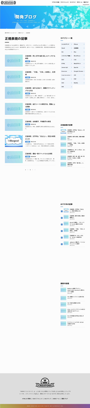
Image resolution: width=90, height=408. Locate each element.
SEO (63, 59)
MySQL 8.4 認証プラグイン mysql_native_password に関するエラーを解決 (75, 290)
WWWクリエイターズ (27, 391)
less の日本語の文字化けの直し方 (75, 316)
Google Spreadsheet (66, 75)
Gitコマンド (68, 2)
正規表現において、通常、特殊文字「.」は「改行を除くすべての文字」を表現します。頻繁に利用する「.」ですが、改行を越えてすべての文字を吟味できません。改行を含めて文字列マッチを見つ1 (40, 97)
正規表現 (27, 61)
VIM (63, 86)
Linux (63, 79)
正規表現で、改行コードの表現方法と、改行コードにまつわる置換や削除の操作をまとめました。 (40, 112)
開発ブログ (85, 2)
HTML (63, 63)
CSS (75, 59)
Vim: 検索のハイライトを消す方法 (75, 296)
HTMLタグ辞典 (46, 2)
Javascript (65, 67)
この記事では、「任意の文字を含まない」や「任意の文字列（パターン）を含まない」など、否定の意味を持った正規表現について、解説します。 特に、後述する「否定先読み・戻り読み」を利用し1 (40, 145)
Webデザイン (77, 63)
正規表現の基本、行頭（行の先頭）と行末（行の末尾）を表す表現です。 (40, 80)
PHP (75, 79)
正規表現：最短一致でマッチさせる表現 (38, 154)
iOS (75, 75)
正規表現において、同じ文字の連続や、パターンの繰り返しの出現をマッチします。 (40, 64)
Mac (75, 52)
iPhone (76, 44)
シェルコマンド (65, 44)
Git (62, 52)
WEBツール (76, 2)
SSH (63, 83)
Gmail (63, 48)
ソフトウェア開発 (66, 56)
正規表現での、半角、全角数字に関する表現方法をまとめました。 (40, 127)
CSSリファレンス (58, 2)
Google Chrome (78, 71)
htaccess (64, 71)
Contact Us (58, 406)
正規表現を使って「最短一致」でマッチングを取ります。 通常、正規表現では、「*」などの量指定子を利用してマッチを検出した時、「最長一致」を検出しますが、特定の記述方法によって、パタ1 (40, 160)
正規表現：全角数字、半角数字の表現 (38, 121)
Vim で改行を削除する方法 (73, 303)
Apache (76, 67)
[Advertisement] (73, 106)
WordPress (77, 56)
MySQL (76, 83)
